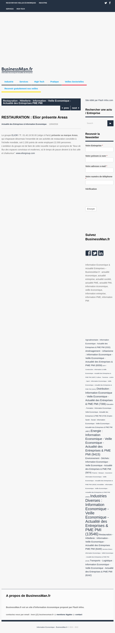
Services (9, 9)
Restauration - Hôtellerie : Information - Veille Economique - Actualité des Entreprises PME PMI (37, 101)
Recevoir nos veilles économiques (21, 3)
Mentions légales (64, 614)
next (75, 108)
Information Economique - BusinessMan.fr (52, 627)
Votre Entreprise (94, 146)
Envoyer (91, 209)
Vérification (91, 189)
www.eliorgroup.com (25, 153)
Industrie (43, 3)
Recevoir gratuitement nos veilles (21, 88)
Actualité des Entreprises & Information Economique (24, 124)
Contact (78, 614)
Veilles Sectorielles (74, 81)
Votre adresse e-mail (96, 166)
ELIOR (15, 135)
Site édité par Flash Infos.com (99, 100)
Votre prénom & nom (96, 156)
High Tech (20, 9)
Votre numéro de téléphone (98, 177)
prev (65, 108)
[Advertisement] (57, 39)
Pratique (54, 81)
